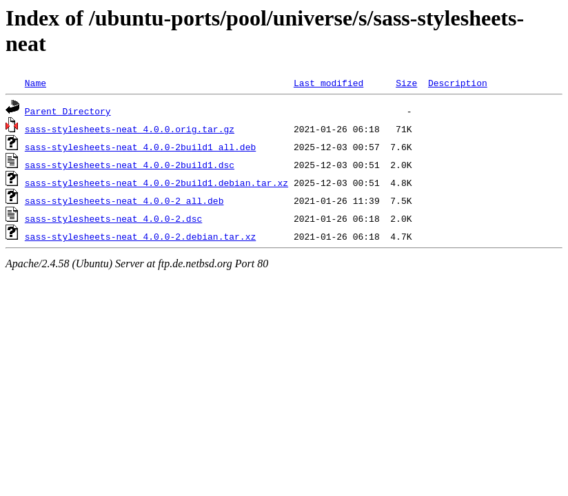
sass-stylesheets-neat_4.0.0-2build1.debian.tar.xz (156, 182)
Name (35, 82)
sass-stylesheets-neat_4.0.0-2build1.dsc (129, 164)
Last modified (328, 82)
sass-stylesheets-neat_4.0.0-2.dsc (113, 218)
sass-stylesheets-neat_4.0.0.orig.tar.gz (129, 129)
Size (406, 82)
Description (457, 82)
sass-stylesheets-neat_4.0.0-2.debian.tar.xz (140, 236)
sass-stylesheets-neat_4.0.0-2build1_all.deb (140, 147)
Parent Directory (68, 111)
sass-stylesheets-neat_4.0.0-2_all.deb (124, 200)
